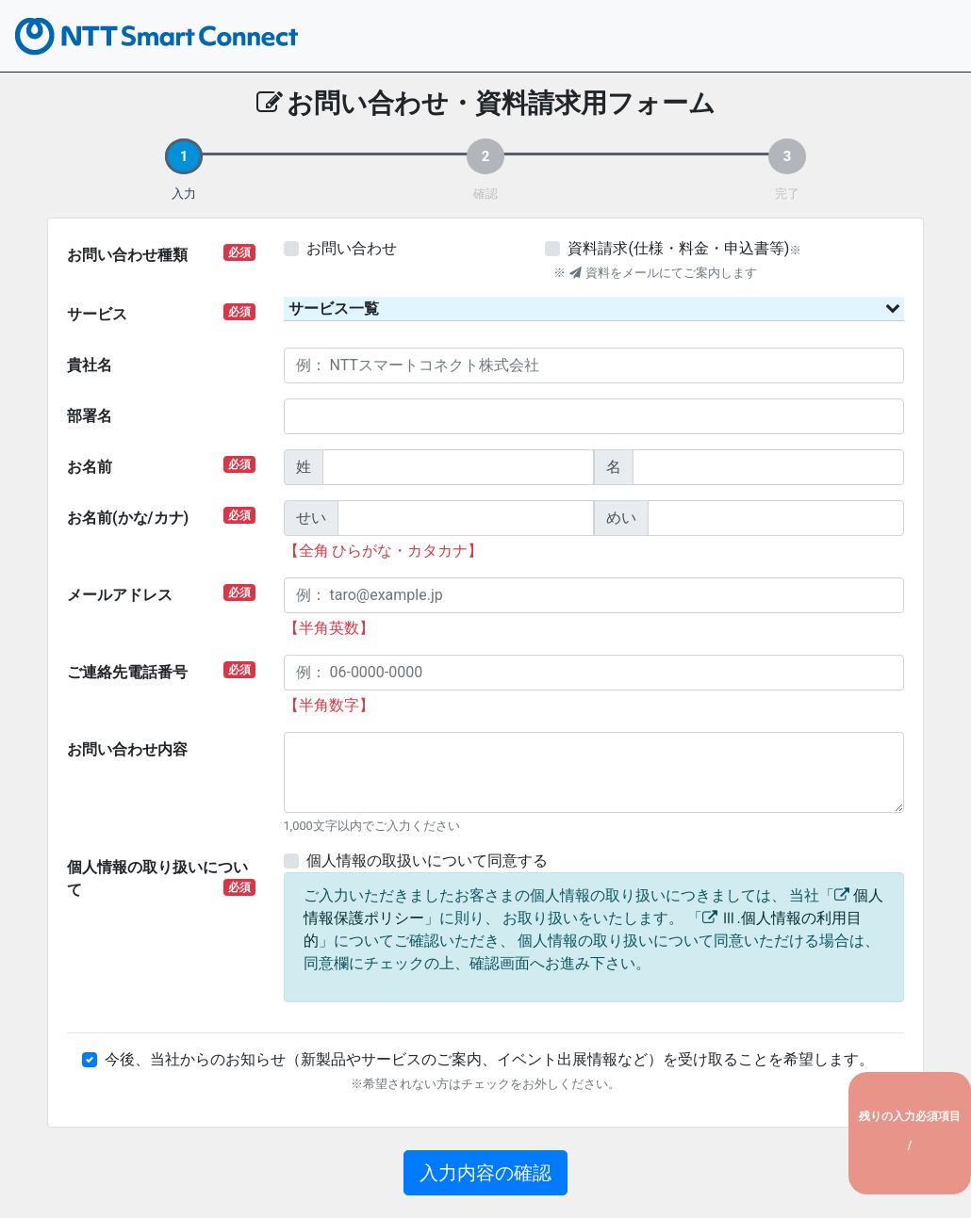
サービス (161, 313)
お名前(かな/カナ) (161, 517)
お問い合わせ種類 (161, 254)
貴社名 (89, 365)
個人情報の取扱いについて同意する (427, 860)
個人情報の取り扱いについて (161, 878)
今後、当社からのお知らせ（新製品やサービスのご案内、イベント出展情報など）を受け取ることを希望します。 (489, 1059)
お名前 (161, 466)
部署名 (89, 416)
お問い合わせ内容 (127, 749)
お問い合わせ (351, 248)
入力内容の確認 (485, 1172)
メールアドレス (161, 594)
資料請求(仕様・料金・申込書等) (678, 248)
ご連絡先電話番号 (161, 671)
